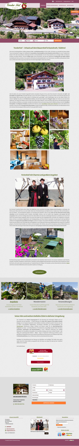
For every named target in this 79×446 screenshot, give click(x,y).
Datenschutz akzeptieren (61, 427)
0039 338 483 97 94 (59, 1)
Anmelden (59, 425)
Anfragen (58, 40)
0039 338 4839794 (10, 429)
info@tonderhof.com (67, 1)
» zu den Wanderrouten (39, 309)
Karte (72, 1)
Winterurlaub (70, 5)
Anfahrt (8, 426)
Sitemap (18, 440)
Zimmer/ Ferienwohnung (52, 5)
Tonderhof (43, 5)
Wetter (68, 263)
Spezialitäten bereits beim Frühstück (50, 103)
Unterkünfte (39, 272)
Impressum (11, 440)
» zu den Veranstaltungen (65, 309)
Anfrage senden (48, 403)
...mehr (46, 433)
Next (70, 26)
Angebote (74, 14)
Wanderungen (20, 326)
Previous (11, 26)
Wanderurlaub (62, 5)
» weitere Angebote (14, 309)
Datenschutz (15, 440)
